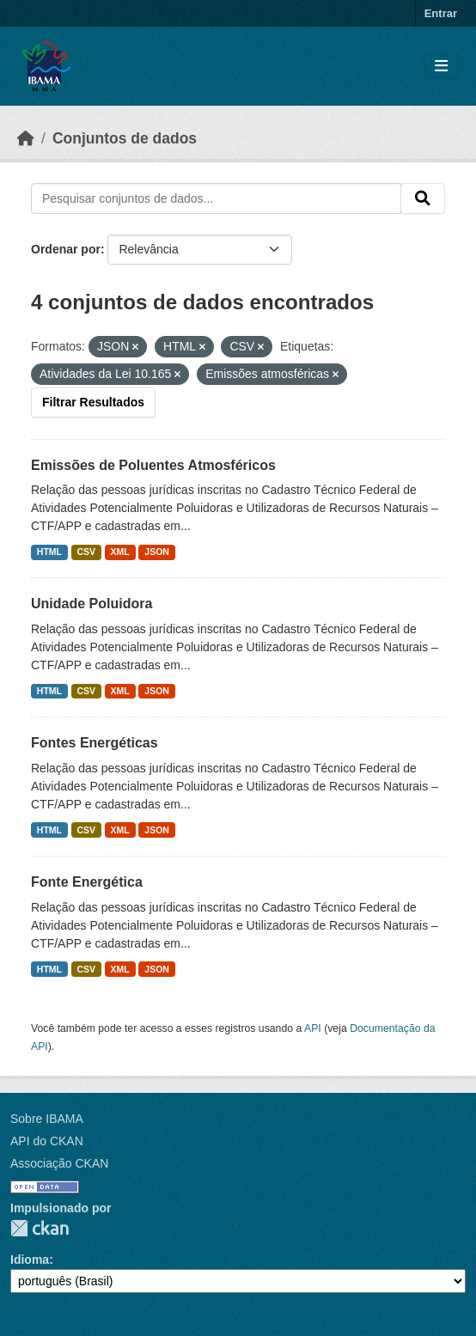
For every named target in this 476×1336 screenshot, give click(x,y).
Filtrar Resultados (93, 402)
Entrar (440, 13)
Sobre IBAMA (46, 1119)
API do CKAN (46, 1141)
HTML (49, 551)
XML (120, 551)
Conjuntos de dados (124, 138)
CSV (86, 551)
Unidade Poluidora (91, 603)
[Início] (25, 138)
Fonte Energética (87, 882)
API (312, 1028)
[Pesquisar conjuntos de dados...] (216, 198)
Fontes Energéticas (94, 742)
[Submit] (422, 198)
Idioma (29, 1259)
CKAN (39, 1228)
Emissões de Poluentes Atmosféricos (153, 465)
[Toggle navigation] (441, 66)
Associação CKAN (59, 1163)
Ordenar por (66, 249)
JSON (156, 551)
